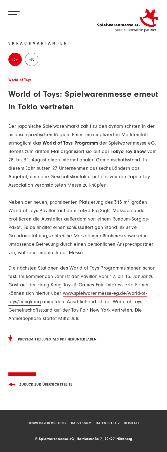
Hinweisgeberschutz (47, 423)
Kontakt (132, 423)
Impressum (81, 423)
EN (32, 60)
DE (15, 60)
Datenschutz (108, 423)
